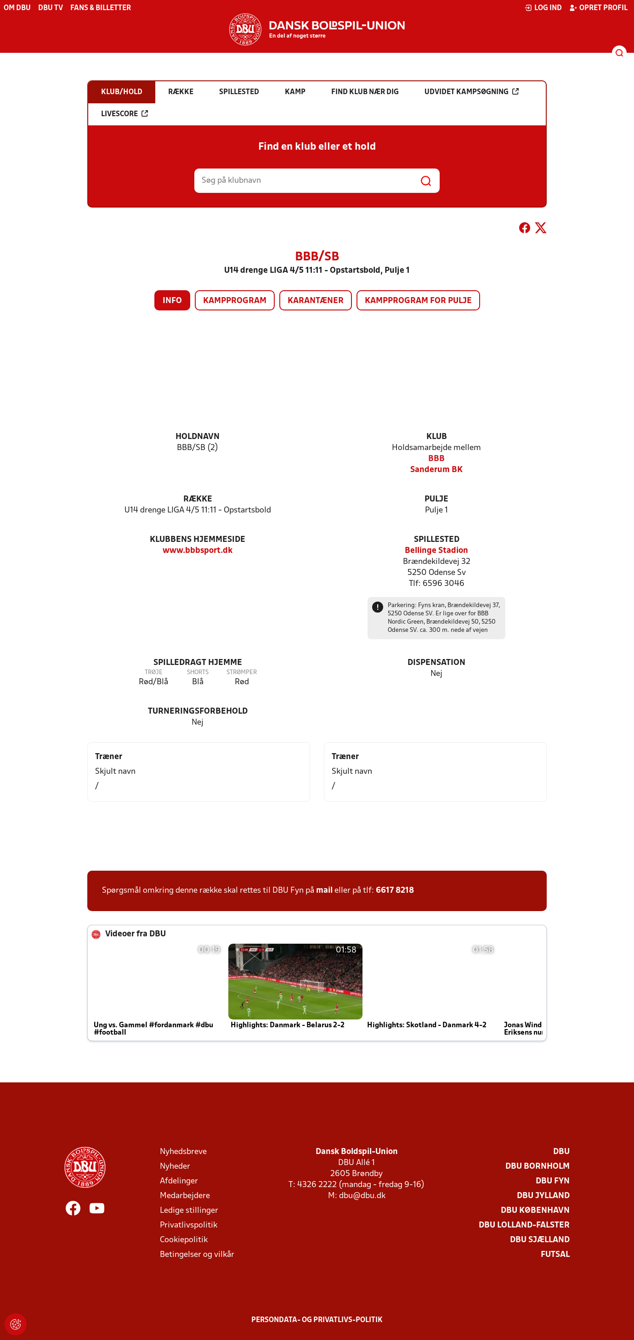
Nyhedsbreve (183, 1152)
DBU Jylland (543, 1196)
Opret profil (598, 8)
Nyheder (175, 1167)
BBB (436, 459)
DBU (561, 1152)
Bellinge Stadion (436, 551)
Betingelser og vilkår (197, 1255)
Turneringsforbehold (198, 711)
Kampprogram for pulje (418, 301)
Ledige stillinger (189, 1211)
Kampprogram (234, 301)
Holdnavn (197, 437)
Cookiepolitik (184, 1240)
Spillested (436, 540)
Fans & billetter (100, 8)
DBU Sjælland (540, 1240)
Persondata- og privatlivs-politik (317, 1320)
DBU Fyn (553, 1181)
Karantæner (316, 301)
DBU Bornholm (537, 1167)
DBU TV (50, 8)
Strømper (241, 673)
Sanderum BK (436, 470)
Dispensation (436, 663)
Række (197, 499)
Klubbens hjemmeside (197, 540)
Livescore (124, 114)
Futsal (555, 1255)
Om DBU (17, 8)
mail (324, 891)
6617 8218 (395, 891)
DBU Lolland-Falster (524, 1225)
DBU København (535, 1211)
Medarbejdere (185, 1196)
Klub (436, 437)
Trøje (154, 673)
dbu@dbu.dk (362, 1196)
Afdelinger (179, 1181)
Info (172, 301)
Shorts (198, 673)
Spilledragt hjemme (197, 663)
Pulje (436, 499)
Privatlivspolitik (188, 1225)
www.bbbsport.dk (197, 551)
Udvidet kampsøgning (472, 92)
